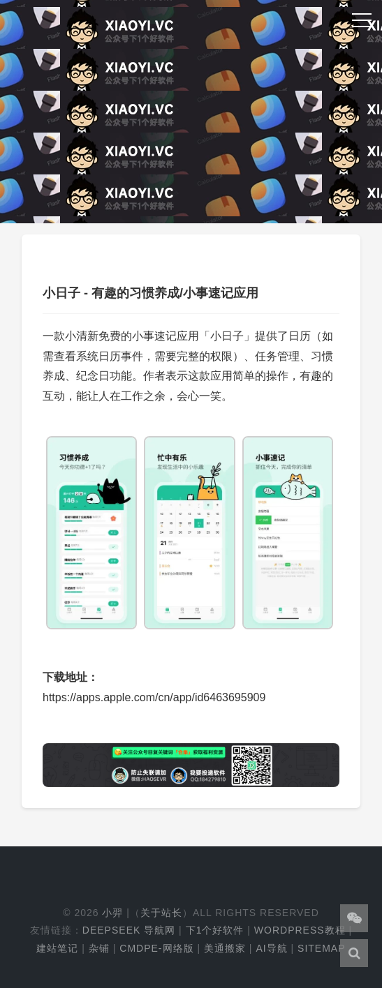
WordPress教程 (300, 930)
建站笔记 (57, 948)
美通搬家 (225, 948)
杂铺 (99, 948)
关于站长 (161, 912)
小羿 (112, 912)
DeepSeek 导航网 (128, 930)
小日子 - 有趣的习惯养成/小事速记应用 (150, 293)
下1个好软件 (215, 930)
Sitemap (321, 948)
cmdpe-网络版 (156, 948)
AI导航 (271, 948)
